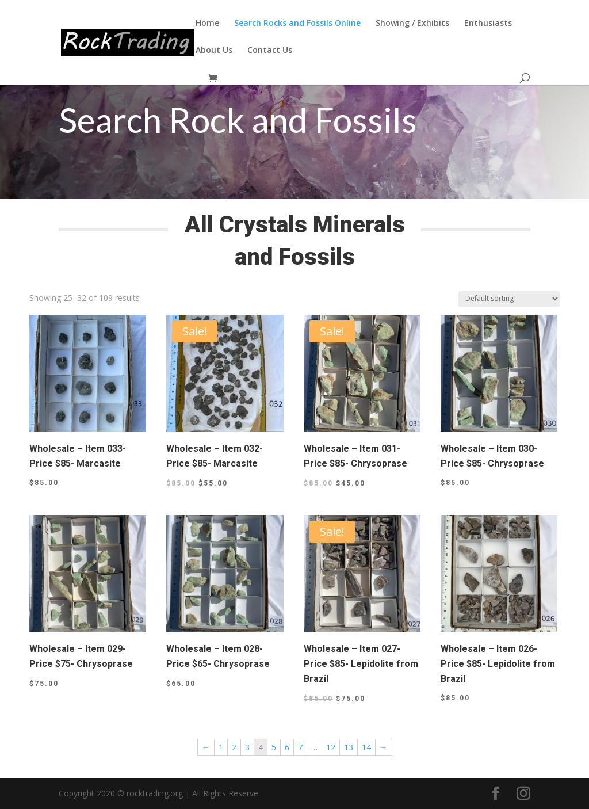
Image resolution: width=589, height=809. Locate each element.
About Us (214, 50)
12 (330, 747)
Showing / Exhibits (412, 23)
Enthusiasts (488, 23)
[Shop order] (509, 299)
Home (207, 23)
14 (366, 747)
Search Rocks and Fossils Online (297, 23)
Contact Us (269, 50)
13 (348, 747)
